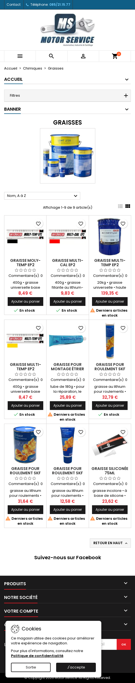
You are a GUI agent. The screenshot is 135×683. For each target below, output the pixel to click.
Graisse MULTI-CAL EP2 (67, 263)
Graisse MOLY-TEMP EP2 (25, 263)
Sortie (31, 667)
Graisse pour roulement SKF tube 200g (67, 473)
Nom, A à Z (43, 196)
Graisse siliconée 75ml (109, 471)
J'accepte (76, 667)
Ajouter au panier (25, 301)
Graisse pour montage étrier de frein (67, 369)
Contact (14, 4)
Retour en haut (110, 543)
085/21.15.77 (59, 4)
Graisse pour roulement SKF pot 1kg (25, 473)
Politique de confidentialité (37, 655)
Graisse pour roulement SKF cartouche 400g (109, 369)
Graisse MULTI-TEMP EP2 (109, 263)
